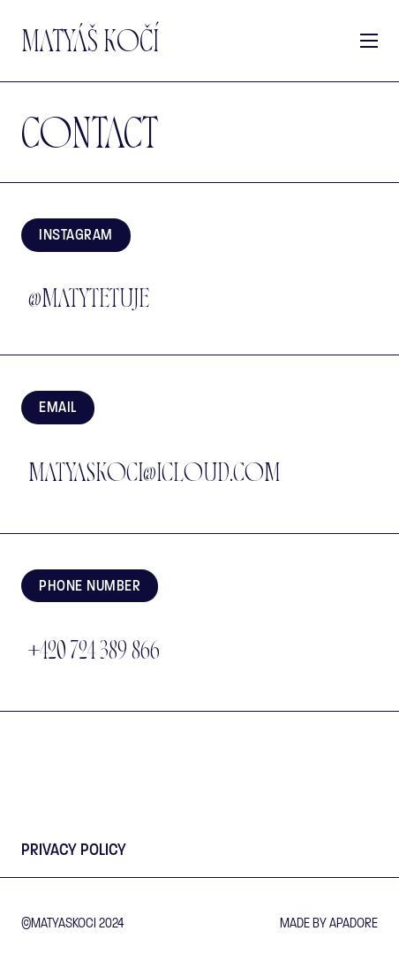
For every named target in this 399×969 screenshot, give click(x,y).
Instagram (76, 234)
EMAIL (58, 407)
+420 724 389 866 (94, 653)
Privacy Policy (73, 849)
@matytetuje (88, 301)
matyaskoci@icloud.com (154, 475)
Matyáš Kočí (90, 45)
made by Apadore (329, 923)
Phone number (89, 585)
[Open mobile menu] (369, 41)
